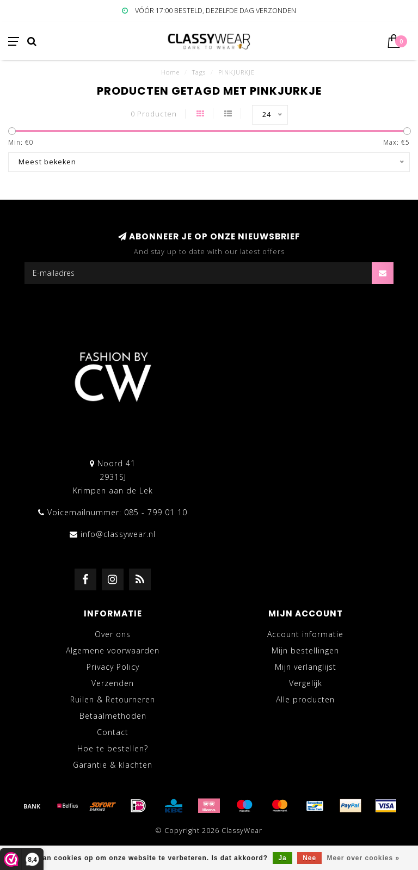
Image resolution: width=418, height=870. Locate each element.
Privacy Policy (113, 667)
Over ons (113, 634)
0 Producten (154, 114)
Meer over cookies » (363, 858)
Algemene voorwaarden (112, 650)
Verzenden (112, 683)
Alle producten (305, 699)
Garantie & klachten (112, 765)
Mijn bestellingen (305, 650)
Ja (282, 858)
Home (170, 72)
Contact (112, 732)
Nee (309, 858)
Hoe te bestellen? (112, 748)
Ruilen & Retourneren (112, 699)
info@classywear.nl (118, 534)
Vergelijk (305, 683)
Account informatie (305, 634)
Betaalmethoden (112, 716)
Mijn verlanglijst (305, 667)
